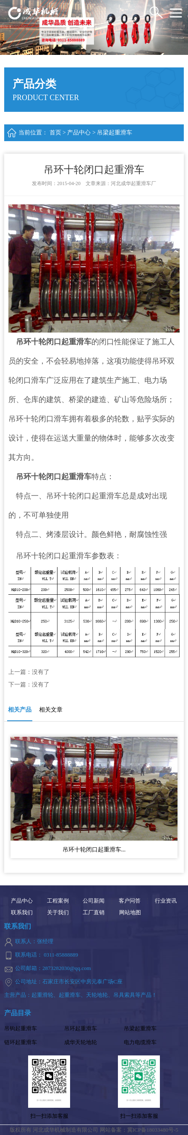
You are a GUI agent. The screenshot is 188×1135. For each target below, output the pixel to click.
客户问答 (130, 901)
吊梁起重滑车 (114, 132)
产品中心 (79, 132)
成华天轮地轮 (80, 1042)
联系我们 (22, 913)
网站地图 (130, 913)
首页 (55, 132)
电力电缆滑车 (140, 1042)
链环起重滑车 (20, 1042)
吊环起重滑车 (80, 1028)
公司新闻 (93, 901)
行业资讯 (166, 901)
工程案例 (58, 901)
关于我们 (58, 913)
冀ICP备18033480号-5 (152, 1130)
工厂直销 (93, 913)
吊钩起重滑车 (20, 1028)
